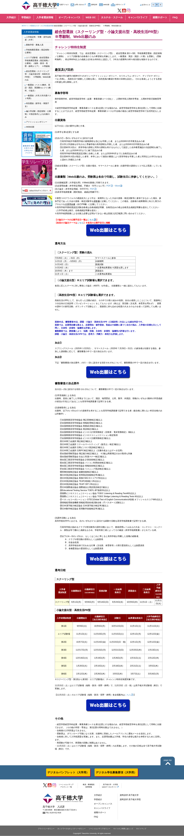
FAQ (174, 17)
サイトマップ (141, 829)
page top (168, 760)
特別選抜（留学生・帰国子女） (37, 104)
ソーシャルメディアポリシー (99, 829)
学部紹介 (26, 17)
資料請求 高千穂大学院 (130, 799)
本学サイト (26, 26)
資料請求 (92, 4)
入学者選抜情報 (44, 17)
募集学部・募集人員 (34, 45)
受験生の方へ (36, 26)
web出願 (104, 4)
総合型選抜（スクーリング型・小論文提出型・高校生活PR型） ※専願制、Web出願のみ (38, 75)
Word (117, 186)
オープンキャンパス (69, 17)
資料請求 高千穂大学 (129, 795)
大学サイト (117, 4)
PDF (108, 186)
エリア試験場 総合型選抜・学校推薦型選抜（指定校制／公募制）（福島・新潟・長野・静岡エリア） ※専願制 (38, 61)
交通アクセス (63, 4)
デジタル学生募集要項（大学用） (116, 772)
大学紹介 (11, 17)
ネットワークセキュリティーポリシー (71, 829)
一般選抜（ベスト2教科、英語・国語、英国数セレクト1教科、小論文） (38, 88)
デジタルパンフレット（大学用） (68, 772)
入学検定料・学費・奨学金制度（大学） (38, 38)
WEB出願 (30, 127)
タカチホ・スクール (112, 17)
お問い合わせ (77, 4)
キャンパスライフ (137, 17)
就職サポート (160, 17)
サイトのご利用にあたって (123, 829)
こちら (91, 220)
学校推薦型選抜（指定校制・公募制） (38, 51)
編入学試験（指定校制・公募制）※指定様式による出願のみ (38, 114)
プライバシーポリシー (46, 829)
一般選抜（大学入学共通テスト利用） (38, 97)
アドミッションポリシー (36, 122)
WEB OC (91, 17)
